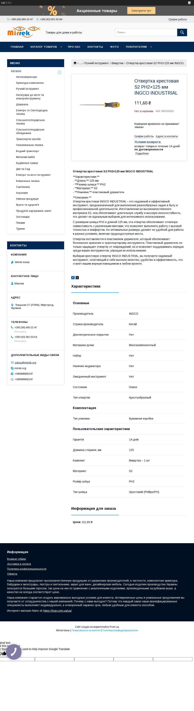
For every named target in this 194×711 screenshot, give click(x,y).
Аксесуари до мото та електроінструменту (30, 96)
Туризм (20, 228)
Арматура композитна (30, 82)
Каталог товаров (43, 46)
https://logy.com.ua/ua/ (57, 610)
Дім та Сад (23, 168)
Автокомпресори (26, 76)
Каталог (16, 71)
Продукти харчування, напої (33, 210)
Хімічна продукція (27, 198)
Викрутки (117, 63)
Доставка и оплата (19, 563)
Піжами (20, 222)
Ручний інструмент (97, 63)
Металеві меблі (25, 157)
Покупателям (136, 46)
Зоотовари (22, 216)
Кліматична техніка (27, 180)
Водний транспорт (27, 151)
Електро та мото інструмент (33, 174)
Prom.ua (114, 627)
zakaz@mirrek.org (25, 362)
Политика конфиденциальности (26, 568)
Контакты (95, 46)
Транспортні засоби (28, 139)
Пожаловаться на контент (85, 630)
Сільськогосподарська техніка (30, 122)
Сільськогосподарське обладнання (30, 131)
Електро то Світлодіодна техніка (32, 112)
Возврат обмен (16, 558)
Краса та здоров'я (27, 204)
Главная (17, 46)
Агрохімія (22, 192)
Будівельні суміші (27, 162)
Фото (114, 46)
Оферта (12, 573)
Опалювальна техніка (29, 144)
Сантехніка (23, 186)
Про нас (74, 46)
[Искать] (182, 32)
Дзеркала (22, 104)
